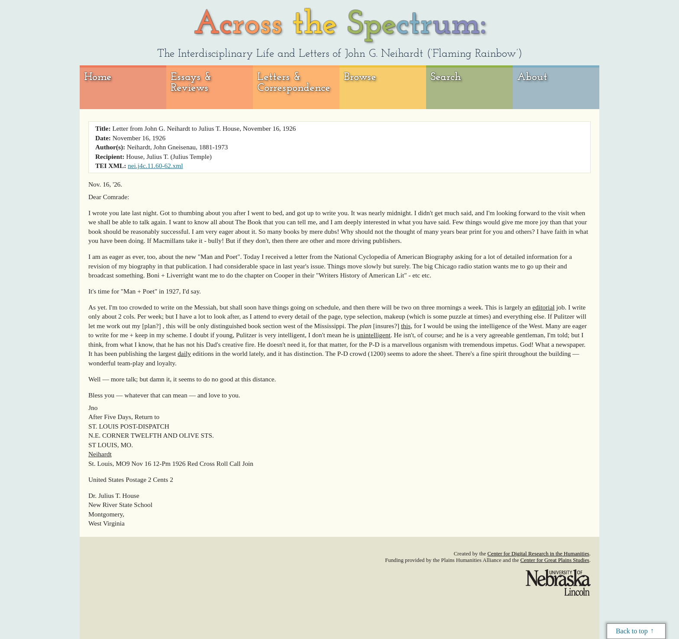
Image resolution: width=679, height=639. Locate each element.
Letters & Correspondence (293, 83)
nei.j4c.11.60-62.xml (155, 165)
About (532, 77)
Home (98, 77)
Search (445, 77)
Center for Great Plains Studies (555, 560)
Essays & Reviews (191, 83)
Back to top (632, 631)
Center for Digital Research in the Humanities (538, 554)
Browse (360, 77)
